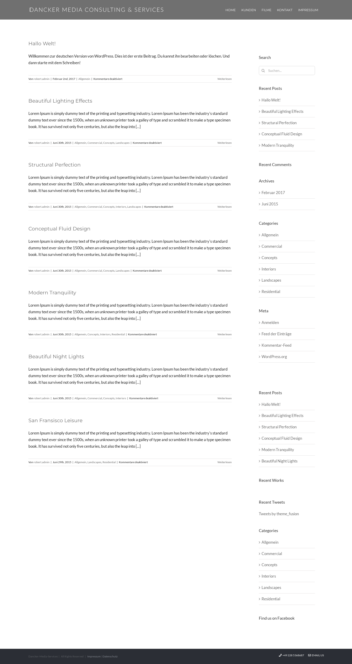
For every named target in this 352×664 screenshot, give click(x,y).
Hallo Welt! (42, 43)
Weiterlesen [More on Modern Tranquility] (224, 334)
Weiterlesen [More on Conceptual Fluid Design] (224, 270)
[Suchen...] (287, 70)
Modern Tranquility (52, 293)
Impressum (94, 656)
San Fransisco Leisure (55, 420)
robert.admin (42, 79)
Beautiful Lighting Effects (60, 101)
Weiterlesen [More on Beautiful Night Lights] (224, 398)
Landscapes (123, 142)
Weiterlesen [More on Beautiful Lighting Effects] (224, 142)
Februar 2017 (273, 192)
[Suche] (263, 70)
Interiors (121, 206)
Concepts (109, 142)
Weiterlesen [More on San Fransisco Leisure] (224, 462)
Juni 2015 (270, 204)
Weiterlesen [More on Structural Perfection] (224, 206)
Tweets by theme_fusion (279, 513)
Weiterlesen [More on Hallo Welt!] (224, 79)
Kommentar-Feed (277, 345)
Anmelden (270, 322)
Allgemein (84, 79)
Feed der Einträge (277, 333)
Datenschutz (110, 656)
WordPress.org (274, 356)
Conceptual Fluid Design (59, 229)
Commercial (94, 142)
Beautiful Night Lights (56, 356)
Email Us (316, 655)
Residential (118, 334)
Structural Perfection (54, 165)
